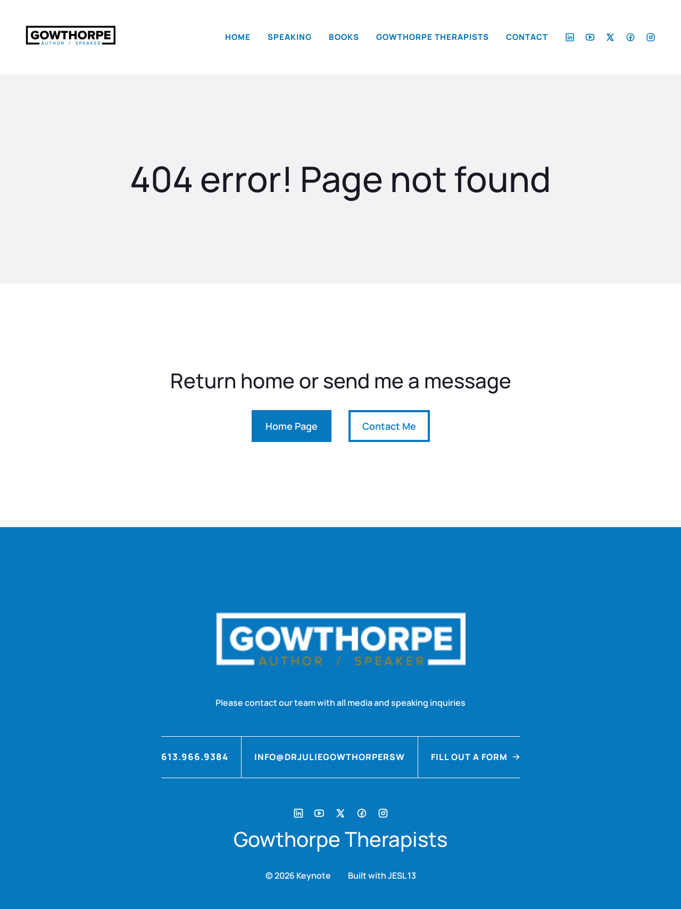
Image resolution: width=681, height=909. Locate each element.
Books (344, 37)
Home (238, 37)
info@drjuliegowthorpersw (329, 757)
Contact (527, 37)
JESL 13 (402, 875)
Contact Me (389, 426)
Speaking (290, 37)
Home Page (291, 426)
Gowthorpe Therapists (432, 37)
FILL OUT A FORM (469, 757)
